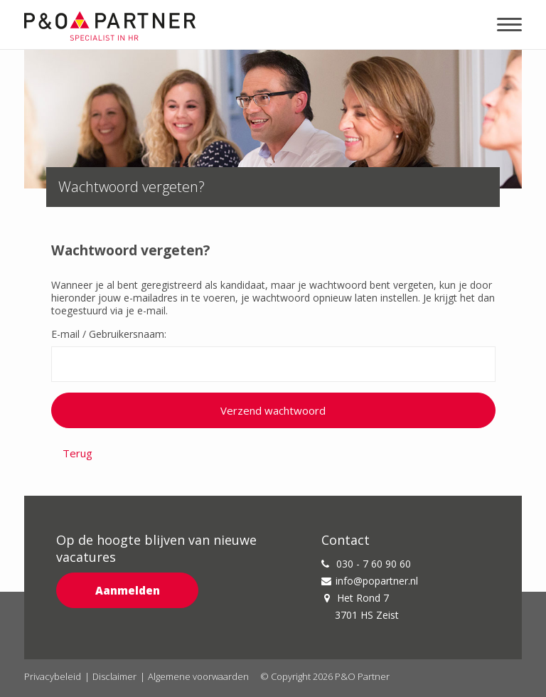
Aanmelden (127, 590)
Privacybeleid (52, 676)
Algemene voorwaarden (198, 676)
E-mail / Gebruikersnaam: (108, 334)
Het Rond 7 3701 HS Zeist (361, 606)
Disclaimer (114, 676)
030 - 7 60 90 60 (366, 563)
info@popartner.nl (369, 580)
